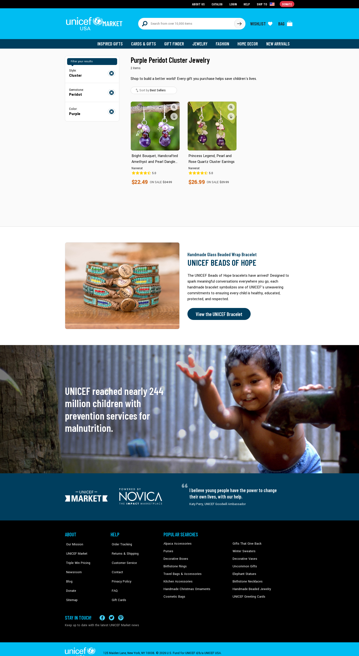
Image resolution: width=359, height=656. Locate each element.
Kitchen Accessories (177, 578)
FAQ (113, 578)
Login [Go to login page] (233, 4)
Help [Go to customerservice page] (247, 4)
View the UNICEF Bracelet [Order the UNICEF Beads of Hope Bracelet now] (217, 312)
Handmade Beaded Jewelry (251, 586)
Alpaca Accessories (177, 541)
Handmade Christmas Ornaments (186, 586)
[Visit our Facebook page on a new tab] (102, 609)
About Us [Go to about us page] (199, 4)
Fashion (223, 41)
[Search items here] (186, 22)
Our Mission (73, 541)
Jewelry (201, 41)
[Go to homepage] (95, 22)
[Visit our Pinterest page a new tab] (121, 609)
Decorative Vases (244, 556)
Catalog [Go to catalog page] (217, 4)
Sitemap (70, 586)
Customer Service (122, 556)
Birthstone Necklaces (247, 578)
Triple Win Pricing (76, 556)
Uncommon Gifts (244, 563)
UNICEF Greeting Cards (248, 593)
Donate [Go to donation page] (287, 4)
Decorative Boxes (175, 556)
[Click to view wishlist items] (261, 22)
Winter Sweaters (243, 549)
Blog (68, 571)
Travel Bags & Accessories (181, 571)
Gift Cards (117, 586)
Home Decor (248, 41)
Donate (70, 578)
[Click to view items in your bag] (285, 22)
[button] (174, 104)
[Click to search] (239, 22)
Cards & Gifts (146, 41)
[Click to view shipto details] (266, 4)
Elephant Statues (244, 571)
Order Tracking (120, 541)
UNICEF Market (75, 549)
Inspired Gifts (113, 41)
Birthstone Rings (175, 563)
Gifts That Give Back (246, 541)
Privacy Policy (120, 571)
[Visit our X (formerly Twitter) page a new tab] (111, 609)
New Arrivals (278, 41)
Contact (116, 563)
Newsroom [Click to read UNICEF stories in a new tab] (72, 563)
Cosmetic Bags (174, 593)
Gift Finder (176, 41)
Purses (168, 549)
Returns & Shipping (123, 549)
